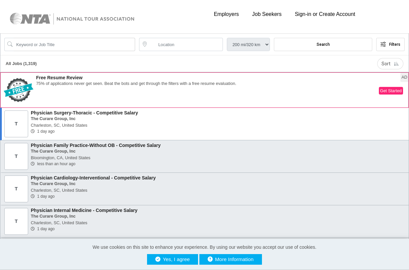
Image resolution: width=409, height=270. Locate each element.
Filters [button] (390, 44)
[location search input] (185, 44)
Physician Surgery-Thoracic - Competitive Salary (84, 112)
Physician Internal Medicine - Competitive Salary (84, 210)
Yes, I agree (172, 259)
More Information (231, 259)
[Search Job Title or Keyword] (74, 44)
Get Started (391, 90)
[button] (204, 90)
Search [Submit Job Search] (323, 44)
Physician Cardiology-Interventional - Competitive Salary (93, 177)
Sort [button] (390, 63)
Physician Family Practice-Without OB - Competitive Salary (96, 145)
